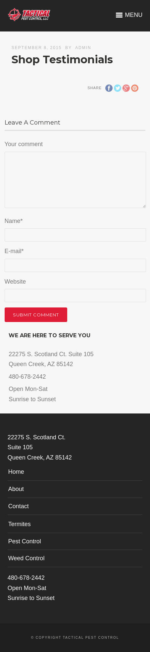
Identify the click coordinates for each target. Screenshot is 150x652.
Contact (18, 506)
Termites (19, 524)
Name (14, 221)
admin (83, 47)
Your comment (24, 144)
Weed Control (26, 558)
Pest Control (24, 541)
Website (15, 281)
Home (16, 471)
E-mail (14, 251)
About (16, 489)
